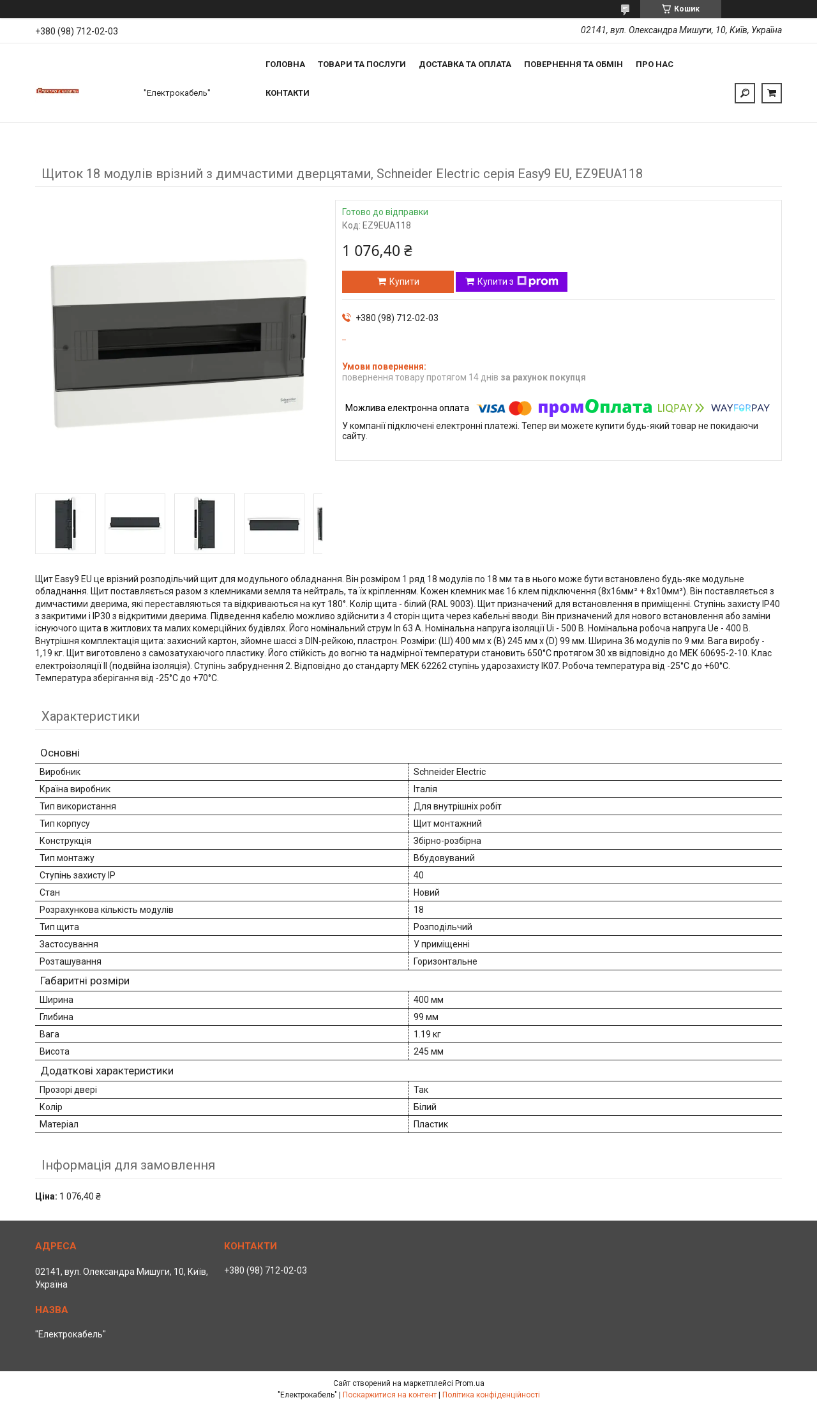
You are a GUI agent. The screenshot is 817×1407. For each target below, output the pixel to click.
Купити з (517, 281)
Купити (404, 281)
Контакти (288, 93)
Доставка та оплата (465, 64)
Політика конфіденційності (491, 1394)
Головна (285, 64)
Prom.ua (469, 1383)
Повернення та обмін (573, 64)
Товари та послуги (362, 64)
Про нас (654, 64)
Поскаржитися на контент (390, 1394)
